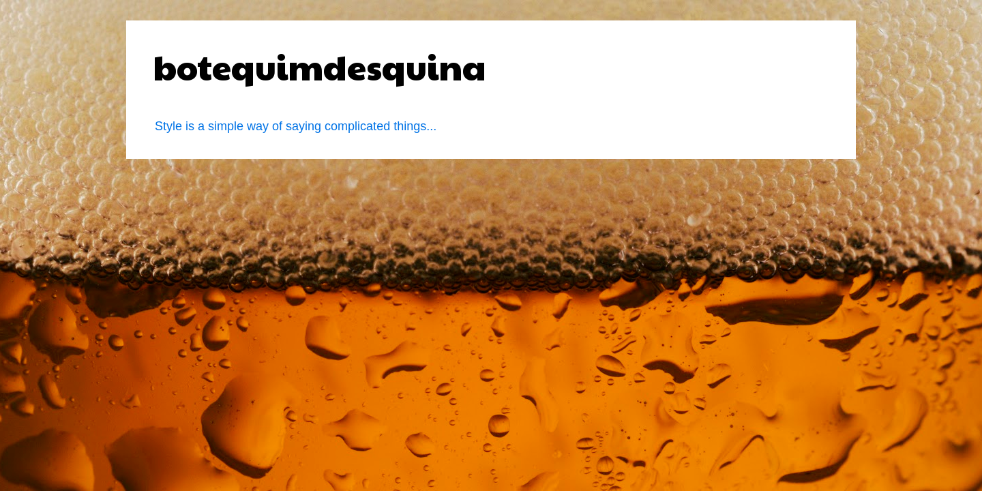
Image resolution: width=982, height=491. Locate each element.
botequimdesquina (319, 66)
